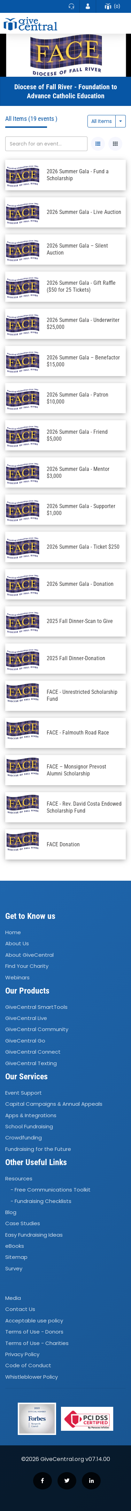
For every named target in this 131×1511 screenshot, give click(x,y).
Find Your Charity (26, 966)
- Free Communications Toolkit (50, 1189)
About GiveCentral (29, 954)
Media (13, 1298)
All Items (101, 121)
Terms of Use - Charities (37, 1343)
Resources (18, 1178)
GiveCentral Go (25, 1040)
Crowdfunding (23, 1137)
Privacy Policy (22, 1354)
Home (13, 932)
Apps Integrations (30, 1115)
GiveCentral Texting (31, 1063)
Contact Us (20, 1309)
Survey (13, 1268)
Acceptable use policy (34, 1320)
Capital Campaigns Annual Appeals (53, 1103)
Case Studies (22, 1223)
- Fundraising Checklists (40, 1201)
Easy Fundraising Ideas (34, 1234)
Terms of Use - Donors (34, 1331)
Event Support (23, 1092)
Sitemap (16, 1257)
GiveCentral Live (26, 1018)
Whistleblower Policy (31, 1376)
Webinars (17, 977)
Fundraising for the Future (38, 1149)
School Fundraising (29, 1126)
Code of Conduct (28, 1365)
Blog (10, 1212)
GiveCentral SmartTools (36, 1007)
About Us (17, 943)
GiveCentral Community (36, 1029)
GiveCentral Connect (33, 1051)
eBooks (14, 1246)
